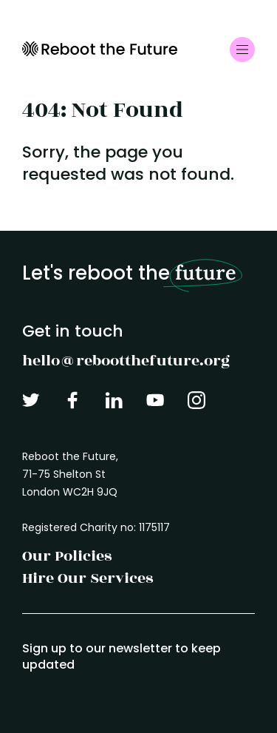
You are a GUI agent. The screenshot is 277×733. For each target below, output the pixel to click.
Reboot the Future (99, 48)
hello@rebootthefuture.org (126, 360)
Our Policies (67, 555)
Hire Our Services (87, 578)
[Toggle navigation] (242, 49)
